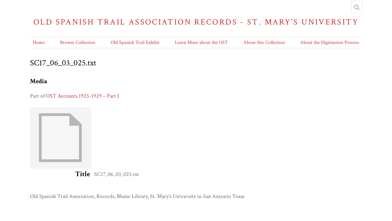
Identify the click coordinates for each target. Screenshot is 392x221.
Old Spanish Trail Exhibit (135, 42)
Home (39, 42)
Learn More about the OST (201, 42)
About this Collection (264, 42)
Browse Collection (77, 42)
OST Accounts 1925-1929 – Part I (82, 95)
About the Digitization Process (329, 42)
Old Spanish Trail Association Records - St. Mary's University (196, 22)
